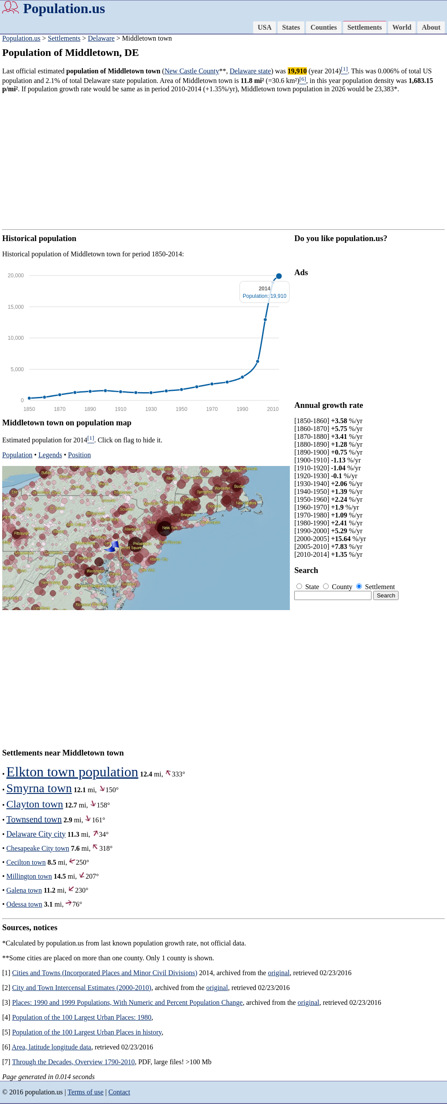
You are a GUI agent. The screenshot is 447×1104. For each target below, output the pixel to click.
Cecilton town (26, 862)
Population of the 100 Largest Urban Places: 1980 (81, 1017)
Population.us (64, 8)
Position (79, 455)
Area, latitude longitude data (51, 1047)
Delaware (101, 38)
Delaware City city (36, 834)
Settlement (375, 586)
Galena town (24, 890)
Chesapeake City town (38, 848)
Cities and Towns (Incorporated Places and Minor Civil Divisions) (104, 972)
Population (17, 455)
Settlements (364, 27)
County (338, 586)
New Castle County (192, 71)
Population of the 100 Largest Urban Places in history (87, 1032)
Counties (323, 27)
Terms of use (85, 1092)
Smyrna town (39, 788)
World (402, 27)
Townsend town (34, 819)
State (308, 586)
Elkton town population (72, 772)
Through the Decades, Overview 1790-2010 (73, 1062)
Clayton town (35, 804)
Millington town (29, 876)
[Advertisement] (223, 161)
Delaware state (250, 71)
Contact (119, 1092)
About (431, 27)
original (279, 972)
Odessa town (24, 904)
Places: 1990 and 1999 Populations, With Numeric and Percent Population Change (127, 1002)
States (291, 27)
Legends (50, 455)
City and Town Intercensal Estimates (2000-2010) (81, 987)
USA (265, 27)
